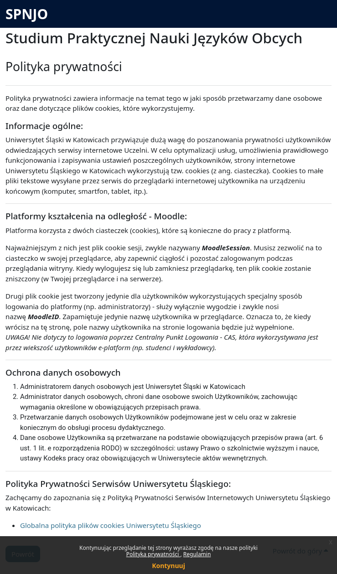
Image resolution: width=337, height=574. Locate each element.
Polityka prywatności (153, 554)
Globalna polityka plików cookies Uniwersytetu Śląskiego (110, 525)
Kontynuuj (168, 565)
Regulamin (197, 554)
